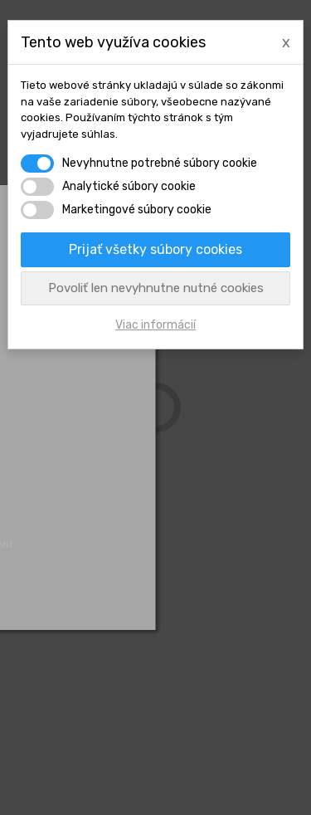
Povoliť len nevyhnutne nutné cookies (156, 288)
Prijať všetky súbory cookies (155, 249)
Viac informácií (155, 325)
